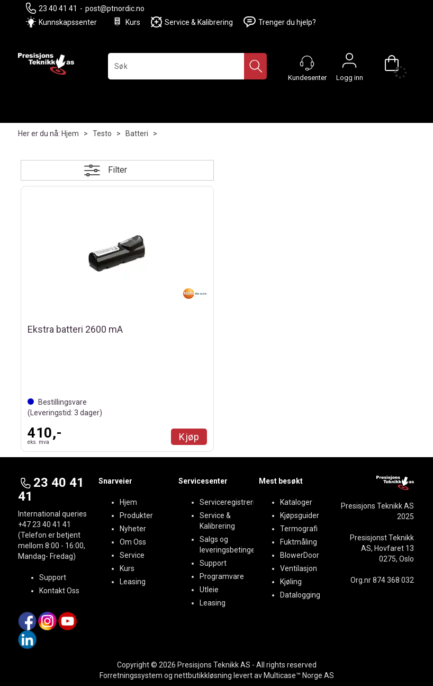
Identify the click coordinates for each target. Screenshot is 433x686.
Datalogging (300, 595)
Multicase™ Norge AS (299, 675)
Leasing (133, 581)
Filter (117, 170)
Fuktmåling (298, 542)
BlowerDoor (299, 555)
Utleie (209, 589)
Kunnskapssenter (68, 22)
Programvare (222, 576)
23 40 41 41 (51, 8)
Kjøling (291, 581)
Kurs (126, 22)
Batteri (136, 133)
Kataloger (296, 502)
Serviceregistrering (231, 502)
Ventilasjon (298, 568)
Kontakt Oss (59, 590)
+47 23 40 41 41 (44, 524)
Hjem (70, 133)
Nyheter (133, 528)
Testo (102, 133)
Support (52, 577)
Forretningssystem (131, 675)
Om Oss (133, 542)
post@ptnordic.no (115, 8)
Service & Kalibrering (192, 22)
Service (132, 555)
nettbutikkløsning (203, 675)
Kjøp (189, 436)
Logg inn (349, 63)
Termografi (299, 528)
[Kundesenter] (307, 63)
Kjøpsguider (299, 515)
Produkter (136, 515)
